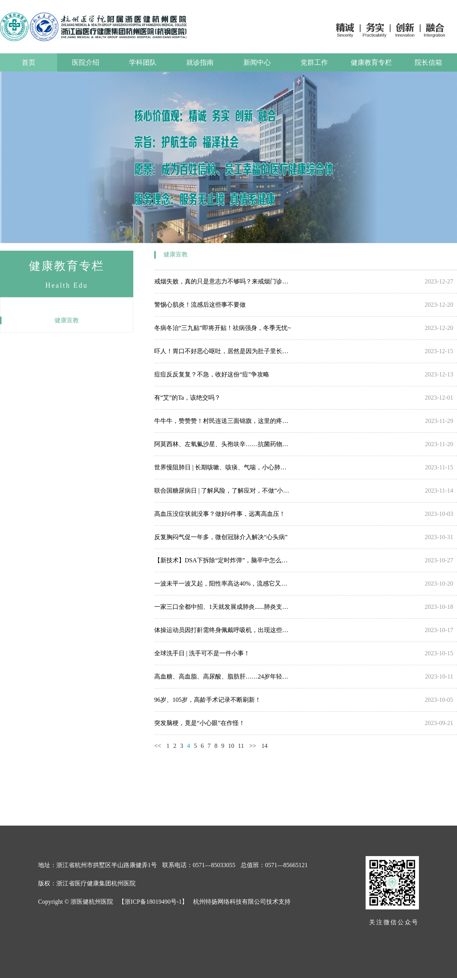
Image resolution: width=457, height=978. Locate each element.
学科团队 (143, 62)
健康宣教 (66, 320)
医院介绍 (85, 62)
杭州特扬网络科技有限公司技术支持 (242, 901)
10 (231, 746)
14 (265, 746)
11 (241, 746)
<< (157, 746)
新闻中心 (257, 62)
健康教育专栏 (371, 62)
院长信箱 (428, 62)
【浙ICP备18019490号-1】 (153, 901)
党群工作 (314, 62)
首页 (28, 62)
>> (252, 746)
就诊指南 (200, 62)
